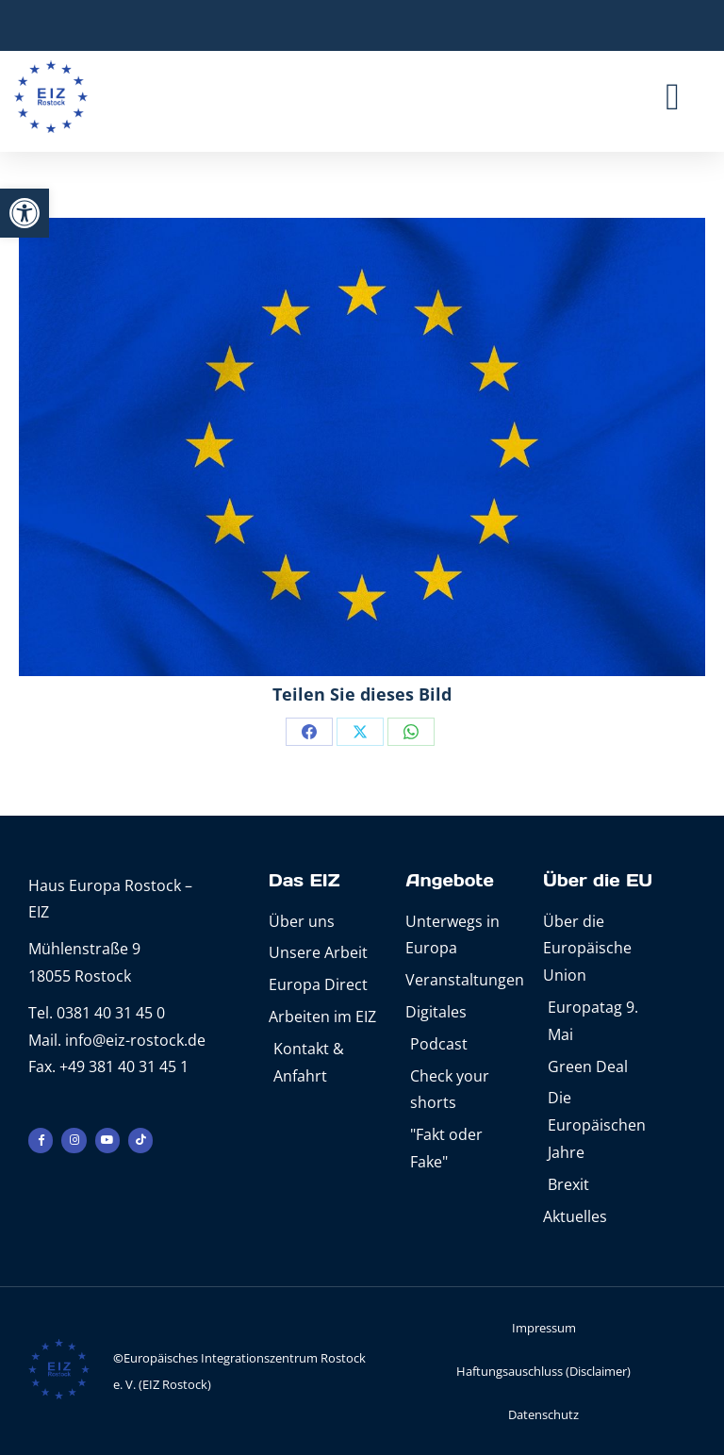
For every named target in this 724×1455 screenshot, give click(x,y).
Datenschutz (543, 1414)
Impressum (544, 1327)
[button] (24, 213)
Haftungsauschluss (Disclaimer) (543, 1371)
